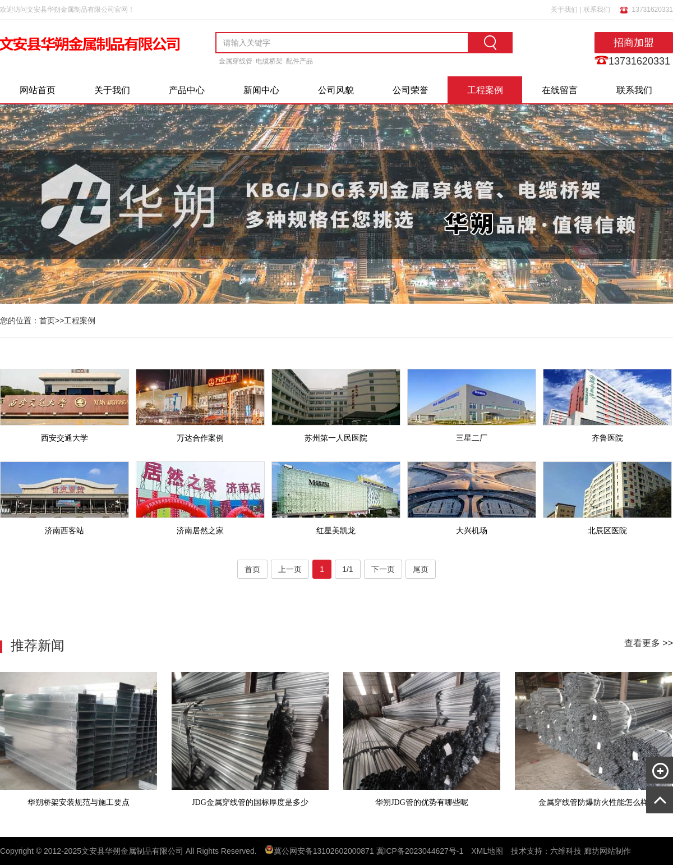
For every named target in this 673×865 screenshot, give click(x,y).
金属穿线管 (235, 61)
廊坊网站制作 (607, 850)
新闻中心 (261, 90)
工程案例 (485, 90)
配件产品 (299, 61)
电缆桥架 (269, 61)
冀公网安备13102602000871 (324, 850)
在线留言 (560, 90)
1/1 (347, 569)
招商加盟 (634, 42)
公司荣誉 (410, 90)
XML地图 (487, 850)
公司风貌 (336, 90)
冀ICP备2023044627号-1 (420, 850)
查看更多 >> (648, 643)
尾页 (420, 569)
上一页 (290, 569)
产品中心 (187, 90)
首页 (47, 320)
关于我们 (564, 9)
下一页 (383, 569)
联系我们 (596, 9)
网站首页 (38, 90)
